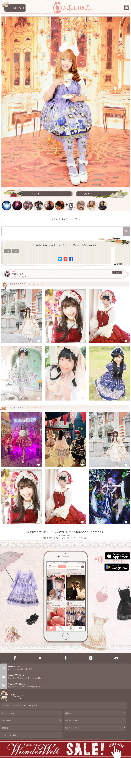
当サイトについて (8, 713)
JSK (15, 251)
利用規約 (68, 713)
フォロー (117, 272)
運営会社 (5, 728)
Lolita (8, 251)
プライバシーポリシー (73, 728)
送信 (126, 231)
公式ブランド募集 (71, 721)
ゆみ (14, 271)
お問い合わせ (6, 721)
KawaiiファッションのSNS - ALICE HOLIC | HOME (20, 706)
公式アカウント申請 (9, 735)
